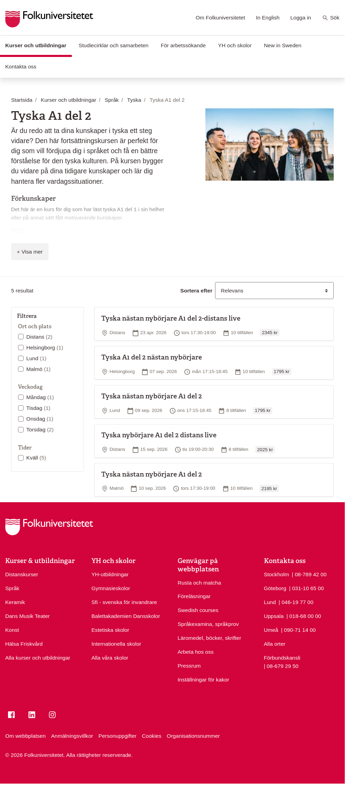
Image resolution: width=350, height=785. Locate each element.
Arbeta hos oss (196, 652)
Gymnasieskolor (111, 588)
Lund (36, 358)
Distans (39, 337)
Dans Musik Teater (27, 616)
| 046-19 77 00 (296, 601)
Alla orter (274, 644)
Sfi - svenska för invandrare (124, 602)
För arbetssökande (183, 45)
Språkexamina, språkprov (208, 624)
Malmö (38, 369)
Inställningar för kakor (203, 680)
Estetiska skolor (110, 630)
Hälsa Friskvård (24, 644)
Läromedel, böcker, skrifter (209, 638)
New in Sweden (282, 45)
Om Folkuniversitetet (220, 17)
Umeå (271, 630)
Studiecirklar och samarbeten (113, 45)
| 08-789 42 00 (309, 573)
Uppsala (274, 616)
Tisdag (38, 408)
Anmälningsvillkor (72, 736)
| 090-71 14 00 (298, 629)
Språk (12, 588)
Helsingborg (44, 347)
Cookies (151, 736)
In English (268, 17)
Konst (12, 630)
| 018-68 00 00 (304, 615)
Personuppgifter (118, 736)
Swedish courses (198, 610)
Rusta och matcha (199, 583)
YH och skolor (235, 45)
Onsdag (39, 419)
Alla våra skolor (110, 658)
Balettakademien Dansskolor (126, 616)
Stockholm (276, 574)
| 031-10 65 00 (306, 587)
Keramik (15, 602)
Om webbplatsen (25, 736)
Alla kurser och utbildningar (37, 658)
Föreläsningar (194, 596)
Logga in (300, 17)
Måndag (40, 397)
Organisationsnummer (193, 736)
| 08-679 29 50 (281, 665)
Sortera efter (196, 291)
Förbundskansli (282, 658)
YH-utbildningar (110, 574)
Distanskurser (21, 574)
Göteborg (275, 588)
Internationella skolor (116, 644)
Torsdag (40, 429)
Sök (331, 18)
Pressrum (189, 666)
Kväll (36, 458)
